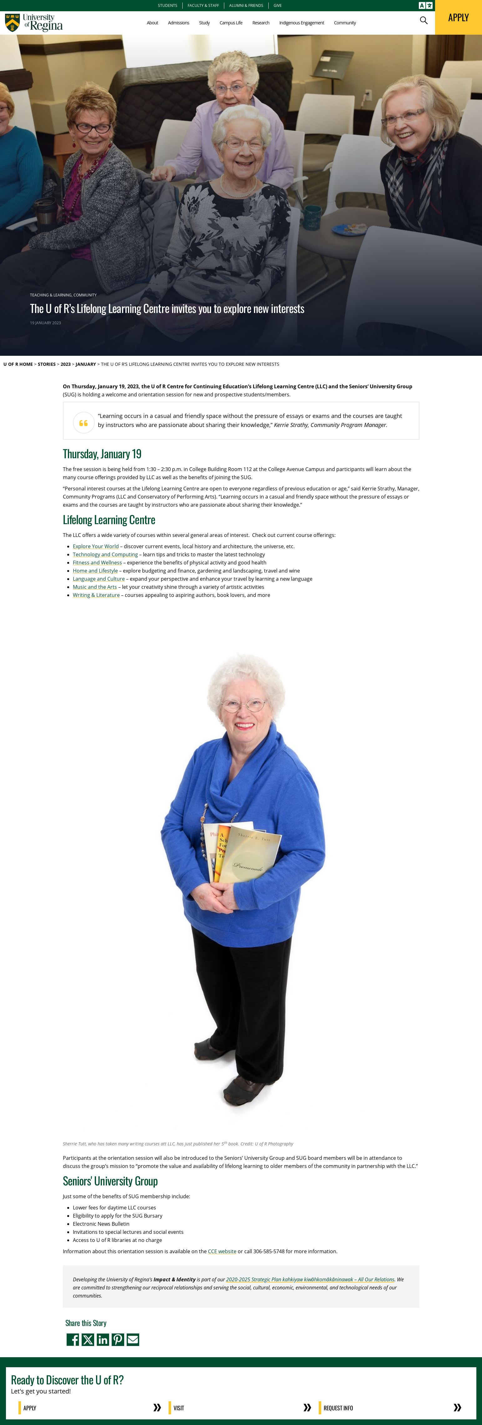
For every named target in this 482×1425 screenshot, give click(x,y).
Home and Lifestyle (95, 570)
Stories (47, 364)
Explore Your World (96, 546)
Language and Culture (99, 578)
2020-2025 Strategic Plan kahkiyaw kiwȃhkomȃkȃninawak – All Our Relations (310, 1279)
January (86, 364)
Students (167, 5)
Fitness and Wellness (97, 562)
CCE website (222, 1251)
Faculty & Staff (203, 5)
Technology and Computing (105, 554)
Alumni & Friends (246, 5)
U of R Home (18, 364)
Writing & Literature (96, 595)
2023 (66, 364)
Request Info (338, 1408)
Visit (179, 1408)
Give (278, 5)
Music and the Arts (95, 586)
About (152, 23)
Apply (29, 1408)
